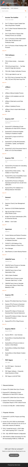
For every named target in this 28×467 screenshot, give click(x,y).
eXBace (7, 87)
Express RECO (10, 329)
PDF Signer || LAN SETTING (12, 376)
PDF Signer (9, 360)
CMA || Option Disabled (11, 275)
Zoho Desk (17, 465)
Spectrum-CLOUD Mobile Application (15, 208)
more (4, 50)
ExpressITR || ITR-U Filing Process (14, 321)
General (8, 197)
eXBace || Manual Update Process (14, 93)
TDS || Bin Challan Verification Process (15, 71)
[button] (22, 3)
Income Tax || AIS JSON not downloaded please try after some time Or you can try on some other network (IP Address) (14, 423)
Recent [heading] (8, 385)
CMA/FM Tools (10, 259)
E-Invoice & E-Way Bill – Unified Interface (14, 405)
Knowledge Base (5, 8)
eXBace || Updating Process (12, 106)
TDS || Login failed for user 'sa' (13, 74)
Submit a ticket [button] (14, 455)
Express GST (9, 119)
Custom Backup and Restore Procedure (15, 235)
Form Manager (9, 248)
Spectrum (8, 229)
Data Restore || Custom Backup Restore (15, 251)
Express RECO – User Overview (13, 334)
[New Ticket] (14, 455)
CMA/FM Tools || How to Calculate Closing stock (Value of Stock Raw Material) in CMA (14, 285)
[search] (14, 11)
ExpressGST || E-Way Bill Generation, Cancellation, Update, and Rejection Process (15, 143)
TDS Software (9, 55)
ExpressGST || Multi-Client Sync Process (13, 397)
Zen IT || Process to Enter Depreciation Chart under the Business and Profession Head (15, 40)
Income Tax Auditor (11, 17)
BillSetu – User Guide (11, 221)
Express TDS (9, 158)
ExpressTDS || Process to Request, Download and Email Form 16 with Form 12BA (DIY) (15, 182)
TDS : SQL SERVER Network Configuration (14, 433)
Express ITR (9, 295)
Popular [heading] (8, 412)
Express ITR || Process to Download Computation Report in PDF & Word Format (14, 306)
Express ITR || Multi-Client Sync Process (16, 301)
